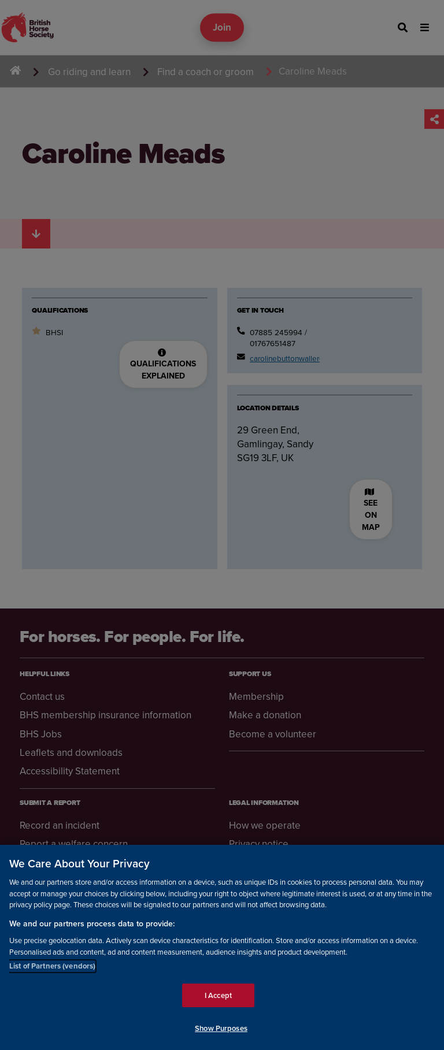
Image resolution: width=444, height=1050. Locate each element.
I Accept (218, 995)
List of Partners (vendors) (52, 966)
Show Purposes (221, 1028)
